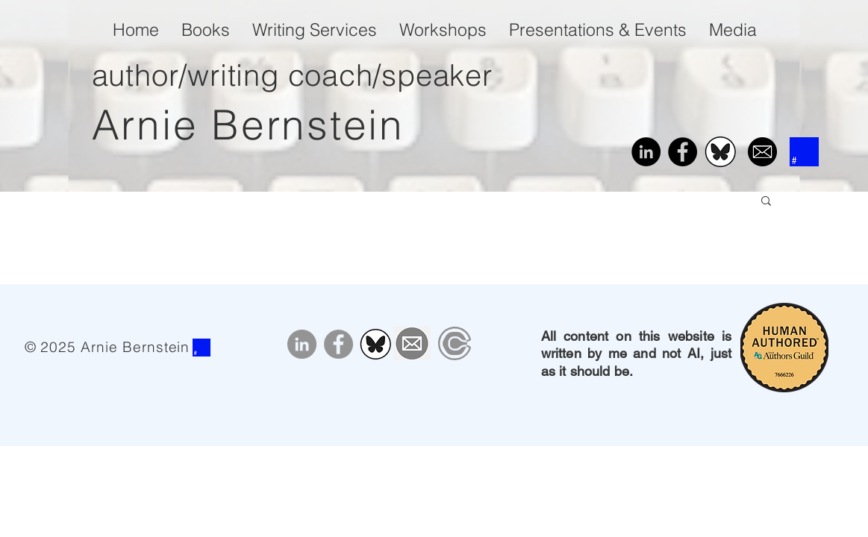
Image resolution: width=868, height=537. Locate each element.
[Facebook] (682, 151)
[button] (766, 202)
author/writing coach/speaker (292, 75)
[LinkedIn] (646, 151)
